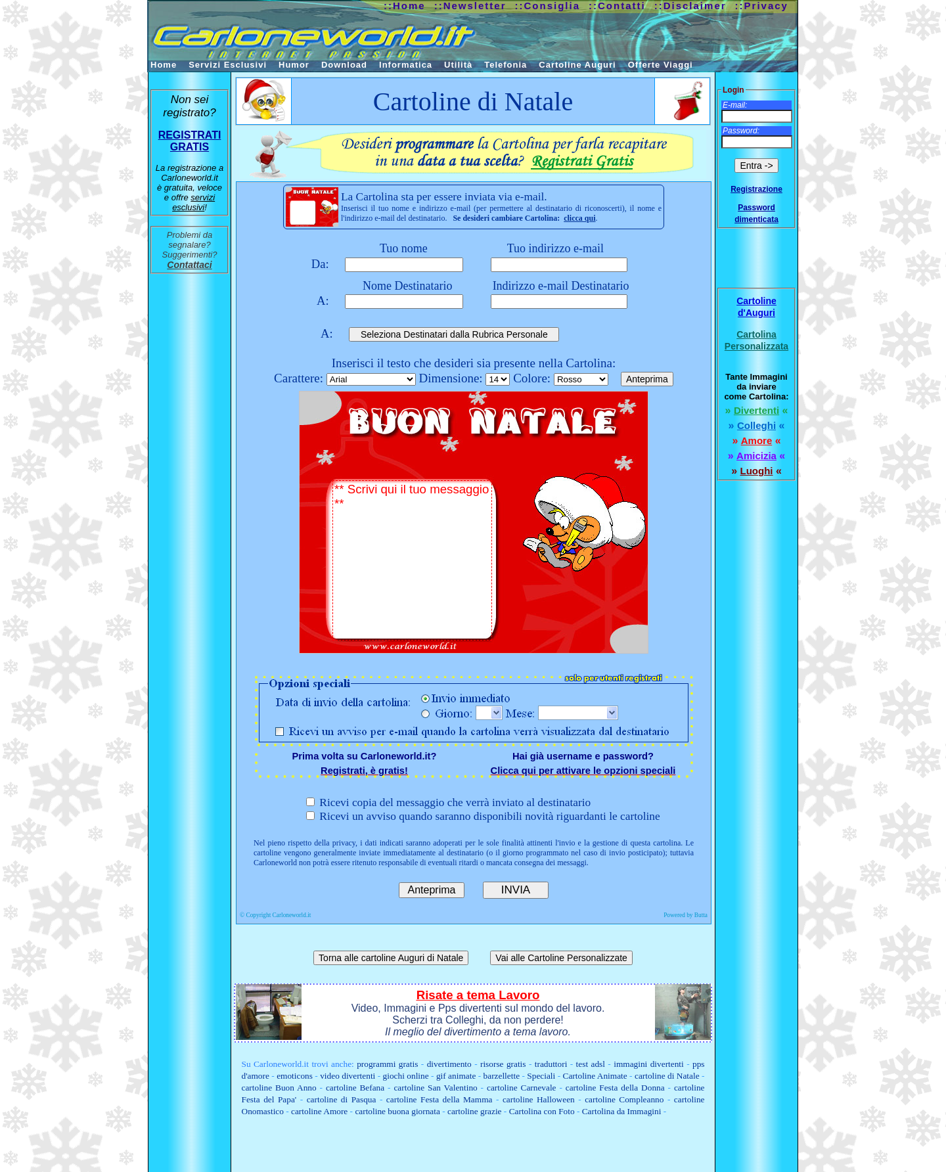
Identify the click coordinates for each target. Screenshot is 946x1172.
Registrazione (756, 189)
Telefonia (505, 65)
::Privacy (761, 5)
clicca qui (579, 218)
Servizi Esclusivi (228, 65)
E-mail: (735, 105)
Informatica (405, 65)
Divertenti (756, 410)
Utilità (458, 65)
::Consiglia (548, 5)
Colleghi (756, 425)
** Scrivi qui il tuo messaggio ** (412, 560)
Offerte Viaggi (660, 65)
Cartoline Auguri (577, 65)
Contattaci (189, 264)
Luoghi (756, 470)
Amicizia (756, 455)
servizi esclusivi (193, 202)
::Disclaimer (690, 5)
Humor (294, 65)
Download (344, 65)
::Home (405, 5)
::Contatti (617, 5)
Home (163, 65)
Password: (741, 130)
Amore (757, 440)
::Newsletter (470, 5)
